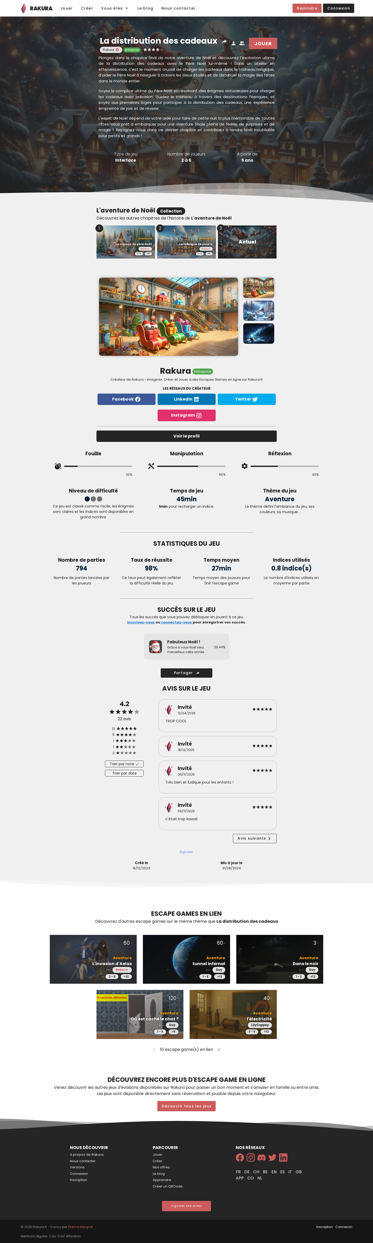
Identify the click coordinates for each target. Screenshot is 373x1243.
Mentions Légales (34, 1236)
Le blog (159, 1173)
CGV (61, 1236)
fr (239, 1172)
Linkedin (186, 399)
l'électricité (259, 1019)
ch (256, 1172)
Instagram (186, 415)
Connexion (79, 1173)
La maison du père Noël (134, 244)
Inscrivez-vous (141, 622)
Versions (77, 1167)
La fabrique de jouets (196, 244)
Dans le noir (305, 964)
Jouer (158, 1154)
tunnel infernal (208, 964)
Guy (219, 970)
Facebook (126, 399)
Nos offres (161, 1167)
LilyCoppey (260, 1025)
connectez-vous (176, 622)
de (247, 1172)
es (283, 1172)
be (266, 1172)
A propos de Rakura (86, 1154)
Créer (158, 1161)
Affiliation (73, 1236)
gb (299, 1172)
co (251, 1178)
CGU (52, 1236)
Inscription (78, 1179)
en (274, 1172)
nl (259, 1178)
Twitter (246, 399)
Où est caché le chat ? (155, 1019)
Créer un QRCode (168, 1186)
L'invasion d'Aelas (112, 964)
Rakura (144, 248)
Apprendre (162, 1179)
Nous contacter (83, 1161)
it (290, 1172)
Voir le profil (186, 436)
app (240, 1178)
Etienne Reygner (80, 1227)
